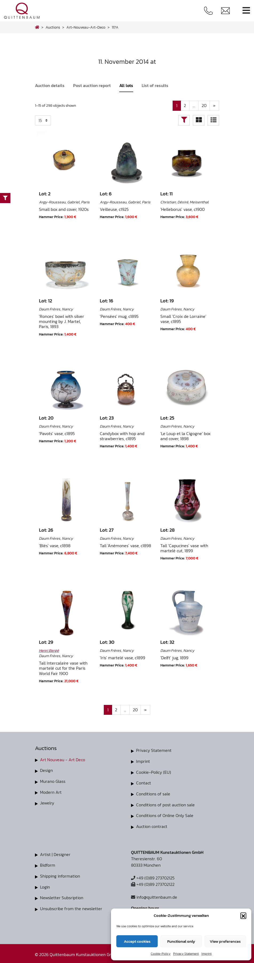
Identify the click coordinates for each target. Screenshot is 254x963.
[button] (243, 915)
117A (115, 27)
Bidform (47, 864)
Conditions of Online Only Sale (164, 814)
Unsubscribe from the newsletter (71, 906)
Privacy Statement (186, 953)
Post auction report (92, 85)
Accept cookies (137, 941)
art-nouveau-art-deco (85, 27)
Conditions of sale (153, 793)
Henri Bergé (49, 650)
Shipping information (60, 874)
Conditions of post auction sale (165, 804)
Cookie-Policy (160, 953)
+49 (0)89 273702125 (152, 876)
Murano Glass (52, 781)
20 (203, 105)
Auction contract (151, 825)
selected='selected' (43, 120)
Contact (143, 782)
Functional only (181, 941)
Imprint (206, 953)
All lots (126, 85)
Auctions (53, 27)
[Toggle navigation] (246, 10)
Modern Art (51, 792)
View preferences (225, 941)
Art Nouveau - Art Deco (62, 760)
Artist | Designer (55, 853)
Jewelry (47, 802)
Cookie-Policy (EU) (153, 772)
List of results (155, 85)
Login (45, 885)
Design (46, 770)
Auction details (50, 85)
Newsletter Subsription (61, 896)
